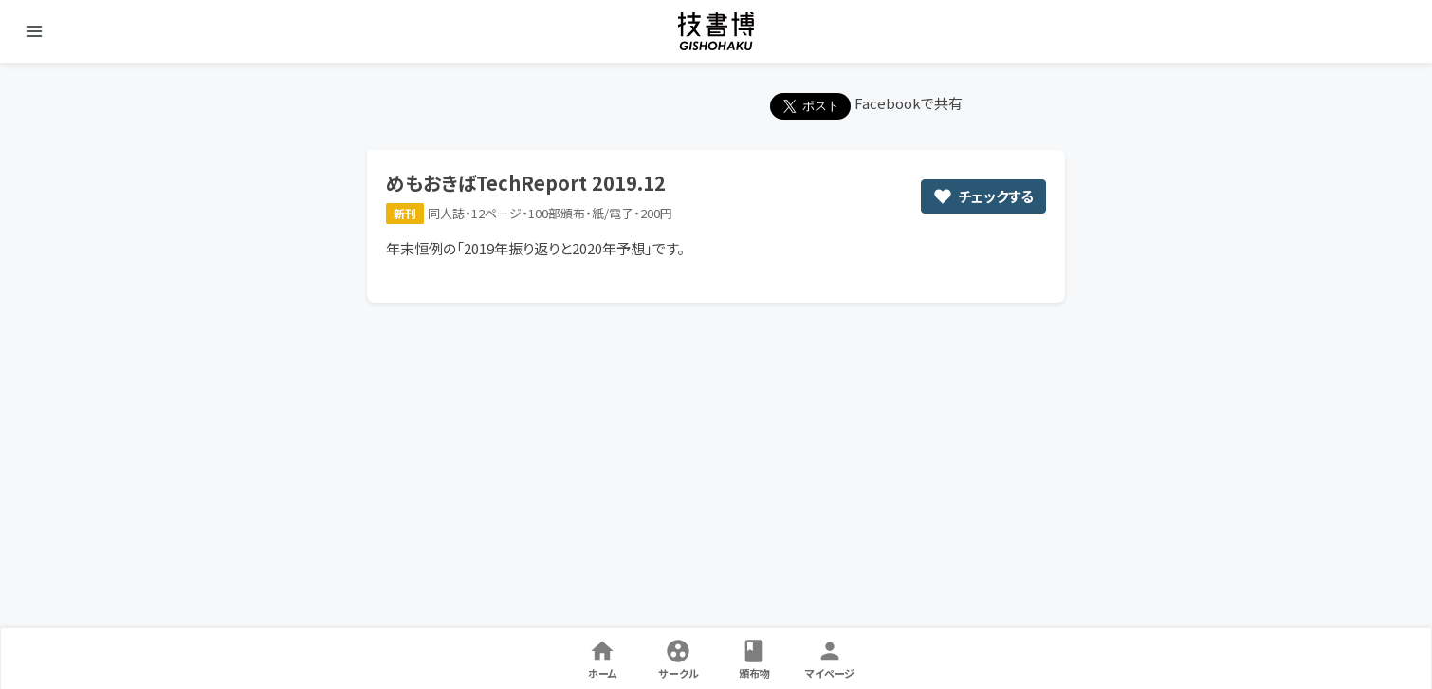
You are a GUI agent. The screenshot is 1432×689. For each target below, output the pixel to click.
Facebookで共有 (908, 103)
